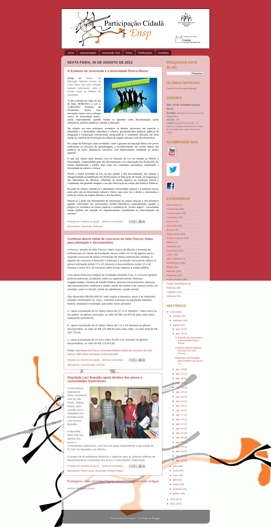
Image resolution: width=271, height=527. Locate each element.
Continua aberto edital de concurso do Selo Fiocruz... (188, 350)
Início (71, 52)
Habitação (172, 246)
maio (176, 475)
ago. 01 (180, 460)
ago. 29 (180, 369)
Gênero (170, 242)
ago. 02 (180, 456)
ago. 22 (180, 396)
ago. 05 (180, 442)
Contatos (163, 52)
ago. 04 (180, 446)
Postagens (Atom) (85, 488)
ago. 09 (180, 428)
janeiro (177, 493)
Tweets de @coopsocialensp (181, 88)
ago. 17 (180, 415)
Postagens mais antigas (141, 481)
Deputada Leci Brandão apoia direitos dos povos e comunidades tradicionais (104, 379)
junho (176, 470)
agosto (177, 325)
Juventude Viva (111, 52)
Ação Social (173, 205)
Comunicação (88, 364)
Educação (172, 225)
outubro (177, 316)
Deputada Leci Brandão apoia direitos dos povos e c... (189, 361)
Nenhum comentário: (113, 221)
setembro (178, 320)
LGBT (170, 254)
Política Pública (115, 470)
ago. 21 (180, 401)
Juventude (86, 226)
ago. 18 (180, 410)
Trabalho (171, 292)
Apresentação (88, 52)
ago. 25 (180, 383)
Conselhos (172, 217)
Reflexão (97, 226)
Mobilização (173, 263)
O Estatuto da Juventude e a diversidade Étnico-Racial (107, 71)
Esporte (171, 230)
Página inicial (114, 481)
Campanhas (173, 209)
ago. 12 (180, 424)
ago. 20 (180, 405)
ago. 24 (180, 387)
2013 (173, 312)
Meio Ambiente (174, 258)
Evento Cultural (175, 238)
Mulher (170, 267)
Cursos (170, 221)
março (176, 484)
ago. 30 (180, 333)
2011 (173, 503)
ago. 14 (180, 419)
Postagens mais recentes (85, 481)
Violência (171, 296)
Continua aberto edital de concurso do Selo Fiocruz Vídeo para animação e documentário (110, 240)
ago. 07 (180, 433)
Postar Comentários (177, 283)
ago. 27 (180, 373)
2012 (173, 499)
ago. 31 (180, 329)
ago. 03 (180, 451)
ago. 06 (180, 437)
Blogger (156, 518)
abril (175, 479)
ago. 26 (180, 378)
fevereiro (178, 489)
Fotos (129, 52)
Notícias (101, 364)
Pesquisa (171, 275)
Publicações (145, 52)
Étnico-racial (87, 470)
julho (176, 466)
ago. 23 (180, 392)
